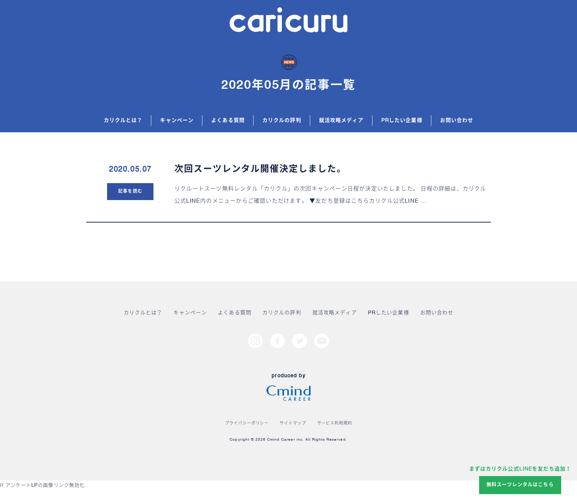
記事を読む (130, 191)
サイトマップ (293, 424)
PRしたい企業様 (401, 120)
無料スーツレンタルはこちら (520, 484)
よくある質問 (228, 120)
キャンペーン (177, 120)
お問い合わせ (457, 120)
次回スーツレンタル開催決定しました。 (260, 169)
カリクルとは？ (123, 120)
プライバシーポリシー (247, 424)
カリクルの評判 (281, 120)
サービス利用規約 (334, 424)
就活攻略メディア (341, 120)
